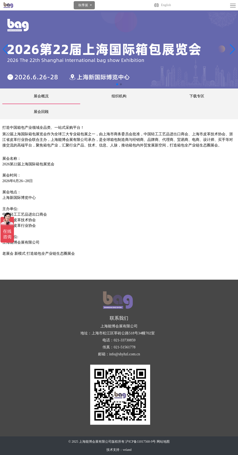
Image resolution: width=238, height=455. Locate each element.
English (166, 5)
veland (127, 450)
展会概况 (41, 96)
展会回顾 (41, 112)
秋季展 (83, 5)
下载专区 (196, 96)
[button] (232, 49)
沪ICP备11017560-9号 (140, 441)
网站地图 (163, 441)
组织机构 (119, 96)
